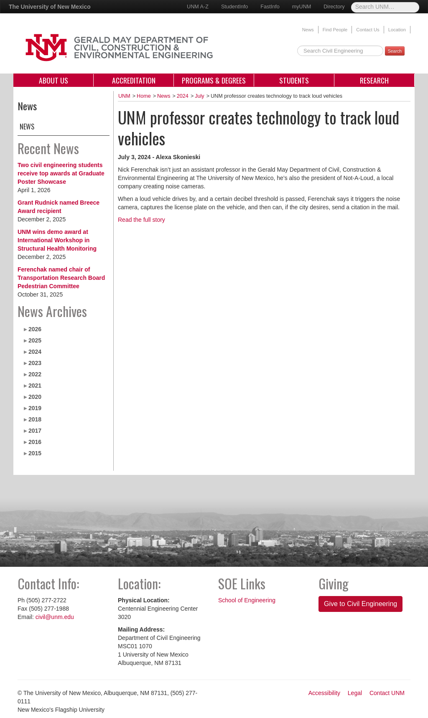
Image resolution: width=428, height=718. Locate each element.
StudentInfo (234, 7)
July (199, 96)
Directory (334, 7)
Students (294, 80)
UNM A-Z (198, 7)
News (308, 29)
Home (144, 96)
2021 (34, 385)
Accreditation (133, 80)
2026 (34, 329)
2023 (34, 363)
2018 (34, 419)
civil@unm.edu (55, 617)
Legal (355, 693)
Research (374, 80)
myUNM (301, 7)
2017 (34, 430)
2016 (34, 442)
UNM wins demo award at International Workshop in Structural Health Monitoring (57, 240)
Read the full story (141, 219)
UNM (124, 96)
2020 (34, 396)
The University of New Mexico (50, 6)
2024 (34, 351)
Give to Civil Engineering (360, 603)
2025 (34, 340)
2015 (34, 453)
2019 (34, 408)
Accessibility (324, 693)
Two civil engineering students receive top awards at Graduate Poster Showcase (61, 173)
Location (397, 29)
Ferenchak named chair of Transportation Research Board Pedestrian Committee (61, 277)
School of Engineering (246, 600)
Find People (335, 29)
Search (395, 50)
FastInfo (270, 7)
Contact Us (367, 29)
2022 (34, 374)
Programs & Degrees (214, 80)
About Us (53, 80)
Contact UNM (387, 693)
